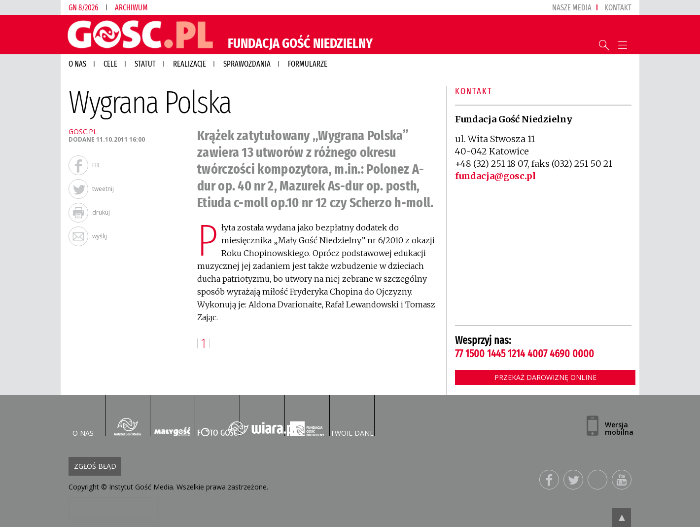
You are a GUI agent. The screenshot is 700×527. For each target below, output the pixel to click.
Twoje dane (352, 433)
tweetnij (103, 189)
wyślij (99, 236)
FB (95, 165)
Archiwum (131, 7)
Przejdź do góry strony (621, 517)
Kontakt (617, 7)
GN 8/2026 (83, 7)
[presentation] (113, 508)
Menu (622, 45)
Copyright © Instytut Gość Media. (122, 486)
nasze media (572, 7)
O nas (83, 433)
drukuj (101, 212)
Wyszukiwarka (604, 45)
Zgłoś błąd (95, 466)
